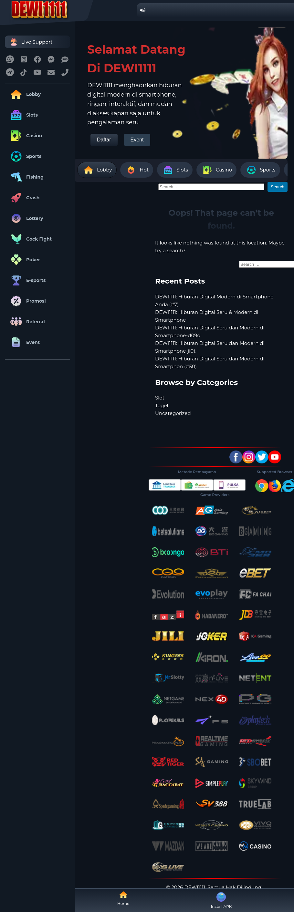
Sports (25, 156)
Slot (159, 398)
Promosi (27, 301)
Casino (25, 136)
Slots (23, 115)
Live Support (30, 41)
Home (123, 898)
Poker (24, 260)
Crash (23, 198)
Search (277, 186)
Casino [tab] (216, 169)
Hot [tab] (137, 169)
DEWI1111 (194, 887)
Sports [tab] (260, 169)
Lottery (25, 218)
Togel (161, 405)
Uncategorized (173, 413)
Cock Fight (30, 239)
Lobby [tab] (97, 169)
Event (24, 342)
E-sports (27, 280)
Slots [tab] (175, 169)
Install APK (221, 900)
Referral (26, 322)
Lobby (24, 94)
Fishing (26, 177)
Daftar (104, 139)
